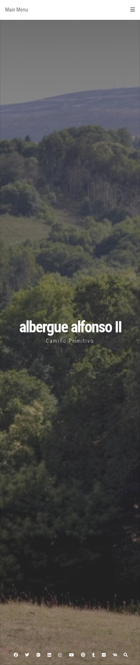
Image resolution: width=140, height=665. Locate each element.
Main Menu (70, 10)
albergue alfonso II (70, 327)
